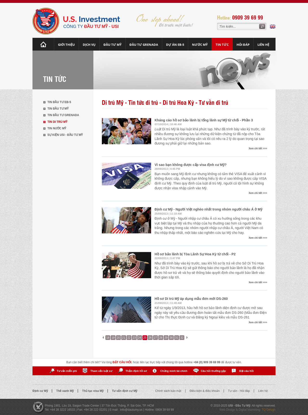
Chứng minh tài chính (173, 370)
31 (176, 337)
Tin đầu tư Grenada (63, 115)
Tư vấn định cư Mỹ (124, 391)
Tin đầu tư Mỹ (58, 108)
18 (107, 337)
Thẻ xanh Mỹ (65, 391)
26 (150, 337)
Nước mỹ (200, 44)
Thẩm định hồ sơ (136, 370)
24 (139, 337)
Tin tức (222, 44)
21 (123, 337)
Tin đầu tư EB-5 (59, 102)
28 (160, 337)
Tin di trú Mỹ (57, 122)
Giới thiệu (66, 44)
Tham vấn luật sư (101, 370)
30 (171, 337)
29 (165, 337)
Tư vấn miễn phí (67, 370)
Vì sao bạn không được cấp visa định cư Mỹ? (191, 165)
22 (128, 337)
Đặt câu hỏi (246, 370)
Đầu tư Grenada (143, 44)
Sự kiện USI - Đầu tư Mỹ (65, 135)
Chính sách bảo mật (168, 391)
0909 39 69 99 (247, 17)
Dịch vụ (89, 44)
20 (118, 337)
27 (155, 337)
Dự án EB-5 (175, 44)
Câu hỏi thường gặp (213, 370)
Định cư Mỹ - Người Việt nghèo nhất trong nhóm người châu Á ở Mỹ (208, 209)
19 (113, 337)
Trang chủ (43, 44)
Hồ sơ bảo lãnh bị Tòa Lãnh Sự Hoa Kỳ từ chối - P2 (195, 254)
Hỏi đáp (243, 44)
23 (134, 337)
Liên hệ (263, 44)
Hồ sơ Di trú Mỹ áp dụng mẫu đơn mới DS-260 (191, 299)
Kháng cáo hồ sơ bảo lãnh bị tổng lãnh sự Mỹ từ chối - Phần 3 (204, 120)
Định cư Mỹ (40, 391)
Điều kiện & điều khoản (205, 391)
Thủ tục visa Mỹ (93, 391)
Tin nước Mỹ (56, 128)
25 (144, 337)
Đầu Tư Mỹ (112, 44)
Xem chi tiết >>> (258, 148)
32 (181, 337)
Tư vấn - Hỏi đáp (239, 391)
